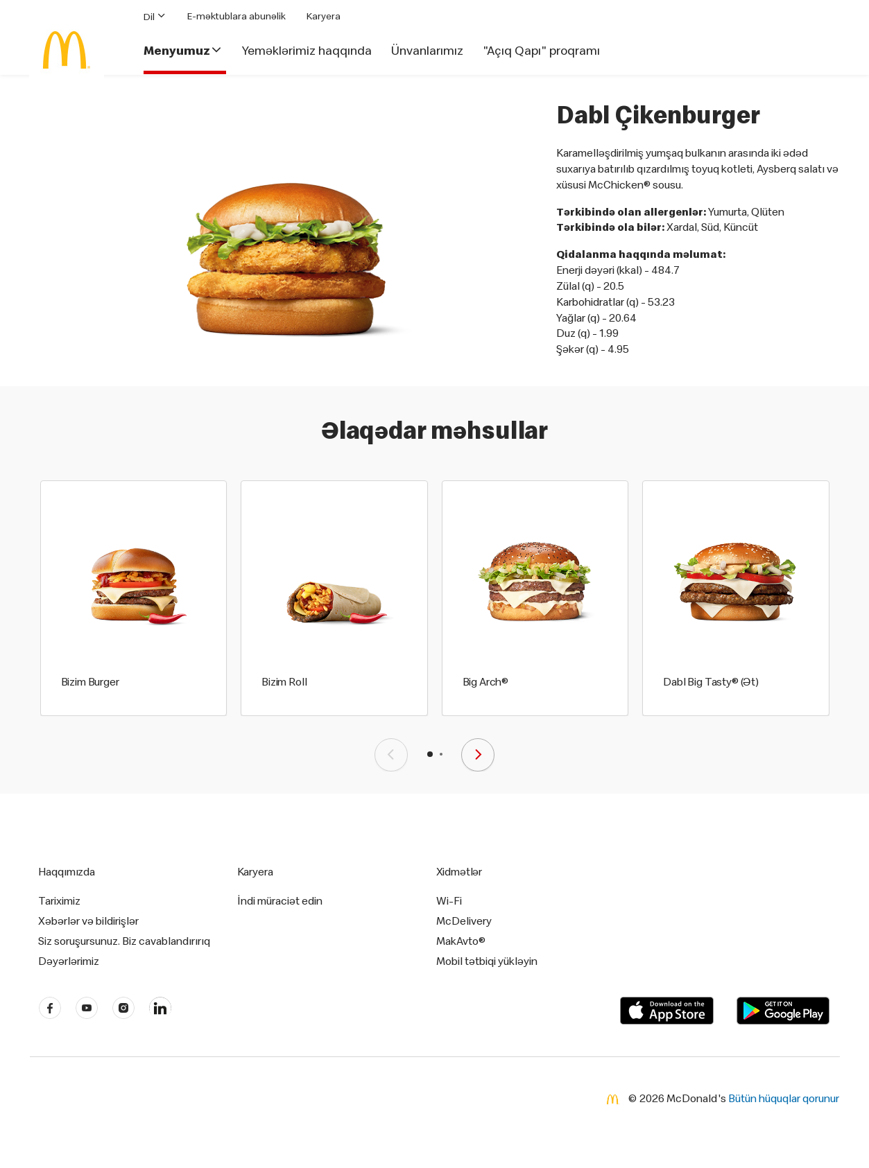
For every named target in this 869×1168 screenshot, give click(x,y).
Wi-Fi (449, 900)
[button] (430, 754)
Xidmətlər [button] (459, 871)
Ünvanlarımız (427, 50)
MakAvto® (460, 941)
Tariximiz (59, 900)
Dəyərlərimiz (68, 961)
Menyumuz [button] (183, 50)
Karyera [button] (255, 871)
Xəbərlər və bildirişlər (88, 920)
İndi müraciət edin (279, 900)
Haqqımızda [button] (67, 871)
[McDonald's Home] (66, 49)
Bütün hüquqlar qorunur (783, 1098)
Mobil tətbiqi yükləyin (486, 961)
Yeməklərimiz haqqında (307, 50)
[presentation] (391, 755)
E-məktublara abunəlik (236, 15)
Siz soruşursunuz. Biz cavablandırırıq (124, 941)
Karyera (324, 15)
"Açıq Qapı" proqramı (541, 50)
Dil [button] (155, 16)
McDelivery (464, 920)
